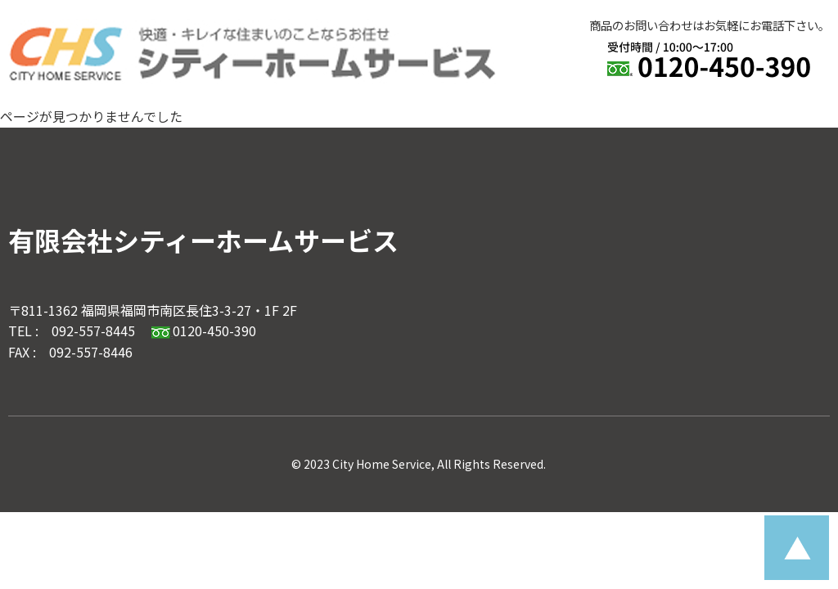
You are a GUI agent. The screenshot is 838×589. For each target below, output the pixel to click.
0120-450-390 (203, 330)
